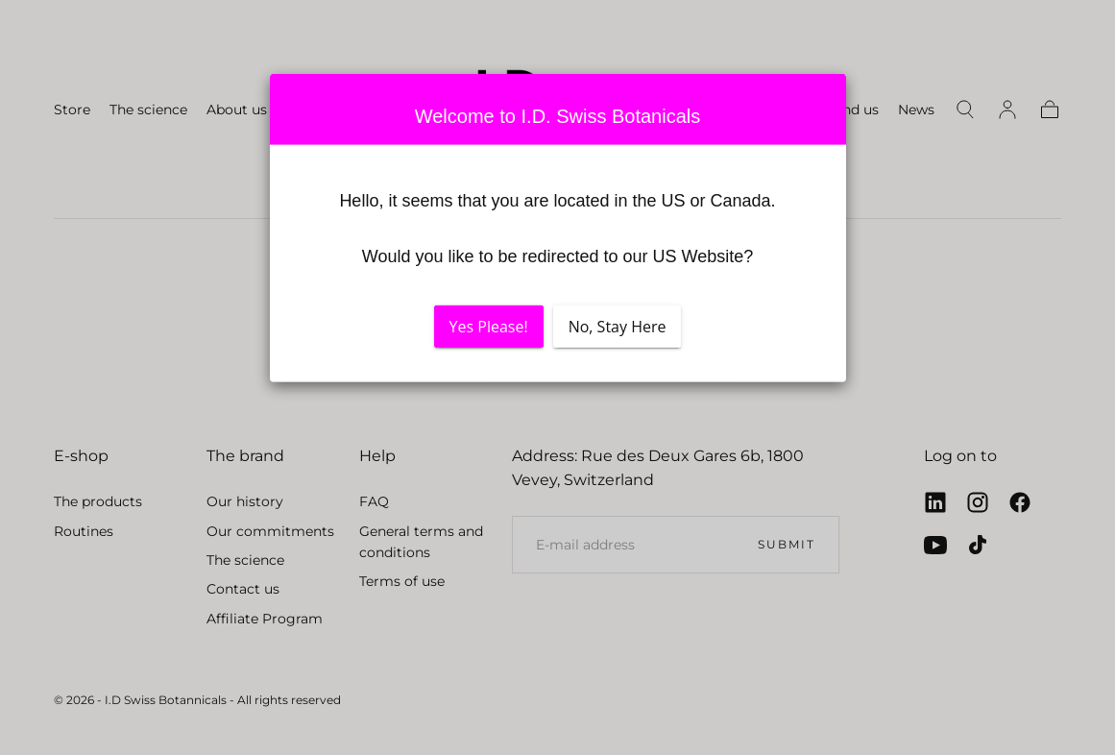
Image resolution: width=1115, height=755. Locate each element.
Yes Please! (488, 326)
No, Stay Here (618, 326)
